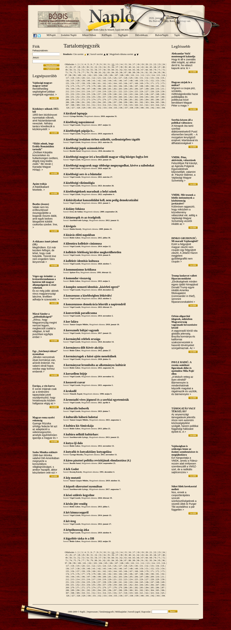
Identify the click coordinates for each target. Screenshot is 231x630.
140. (89, 80)
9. (101, 64)
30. (87, 67)
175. (73, 86)
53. (83, 69)
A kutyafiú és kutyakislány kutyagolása (87, 451)
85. (117, 72)
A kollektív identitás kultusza (81, 260)
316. (115, 105)
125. (110, 78)
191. (158, 86)
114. (153, 75)
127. (120, 78)
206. (136, 88)
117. (67, 78)
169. (142, 83)
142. (99, 80)
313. (99, 105)
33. (100, 67)
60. (113, 69)
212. (67, 91)
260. (121, 97)
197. (89, 88)
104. (101, 75)
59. (109, 69)
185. (126, 86)
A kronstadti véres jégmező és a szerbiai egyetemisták (96, 399)
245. (142, 94)
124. (104, 78)
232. (73, 94)
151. (147, 80)
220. (110, 91)
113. (148, 75)
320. (136, 105)
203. (121, 88)
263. (136, 97)
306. (163, 102)
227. (147, 91)
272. (83, 99)
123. (99, 78)
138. (78, 80)
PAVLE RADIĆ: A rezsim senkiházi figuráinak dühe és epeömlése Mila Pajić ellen (182, 368)
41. (134, 67)
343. (158, 107)
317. (120, 105)
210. (158, 88)
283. (142, 99)
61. (117, 69)
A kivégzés (69, 226)
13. (117, 64)
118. (73, 78)
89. (134, 72)
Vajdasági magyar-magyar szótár (42, 84)
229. (158, 91)
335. (116, 107)
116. (164, 75)
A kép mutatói (72, 477)
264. (142, 97)
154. (163, 80)
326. (68, 107)
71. (159, 69)
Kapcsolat (145, 611)
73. (66, 72)
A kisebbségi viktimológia (79, 182)
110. (132, 75)
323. (152, 105)
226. (142, 91)
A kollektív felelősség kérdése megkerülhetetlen (92, 252)
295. (104, 102)
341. (147, 107)
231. (67, 94)
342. (153, 107)
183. (115, 86)
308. (73, 105)
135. (163, 78)
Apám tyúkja (39, 184)
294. (99, 102)
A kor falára (70, 321)
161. (99, 83)
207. (142, 88)
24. (164, 64)
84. (113, 72)
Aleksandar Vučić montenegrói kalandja (183, 55)
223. (126, 91)
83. (109, 72)
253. (83, 97)
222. (121, 91)
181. (104, 86)
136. (67, 80)
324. (158, 105)
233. (78, 94)
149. (136, 80)
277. (110, 99)
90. (138, 72)
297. (115, 102)
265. (147, 97)
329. (84, 107)
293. (94, 102)
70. (155, 69)
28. (79, 67)
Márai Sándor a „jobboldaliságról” (42, 315)
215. (83, 91)
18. (138, 64)
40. (130, 67)
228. (152, 91)
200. (105, 88)
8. (98, 64)
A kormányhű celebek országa (81, 338)
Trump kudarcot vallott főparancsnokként (184, 277)
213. (73, 91)
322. (147, 105)
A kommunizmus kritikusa (79, 269)
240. (115, 94)
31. (92, 67)
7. (95, 64)
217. (94, 91)
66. (138, 69)
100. (79, 75)
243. (131, 94)
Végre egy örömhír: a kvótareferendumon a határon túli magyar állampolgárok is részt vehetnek (44, 282)
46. (155, 67)
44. (147, 67)
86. (121, 72)
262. (131, 97)
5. (88, 64)
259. (115, 97)
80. (96, 72)
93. (151, 72)
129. (131, 78)
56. (96, 69)
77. (83, 72)
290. (78, 102)
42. (138, 67)
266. (152, 97)
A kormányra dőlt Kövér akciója (83, 347)
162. (104, 83)
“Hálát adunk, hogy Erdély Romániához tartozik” (43, 146)
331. (94, 107)
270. (73, 99)
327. (73, 107)
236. (94, 94)
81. (100, 72)
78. (87, 72)
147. (126, 80)
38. (121, 67)
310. (83, 105)
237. (99, 94)
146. (121, 80)
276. (104, 99)
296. (110, 102)
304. (152, 102)
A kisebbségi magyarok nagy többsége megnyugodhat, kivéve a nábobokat (108, 165)
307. (67, 105)
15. (126, 64)
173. (163, 83)
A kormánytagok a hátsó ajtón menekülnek (89, 356)
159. (89, 83)
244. (136, 94)
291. (83, 102)
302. (142, 102)
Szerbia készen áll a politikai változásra (182, 121)
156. (73, 83)
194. (73, 88)
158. (83, 83)
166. (126, 83)
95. (159, 72)
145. (115, 80)
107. (117, 75)
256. (99, 97)
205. (131, 88)
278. (115, 99)
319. (131, 105)
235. (89, 94)
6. (92, 64)
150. (142, 80)
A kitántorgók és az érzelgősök (82, 217)
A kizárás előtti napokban (79, 234)
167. (131, 83)
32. (96, 67)
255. (94, 97)
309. (78, 105)
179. (94, 86)
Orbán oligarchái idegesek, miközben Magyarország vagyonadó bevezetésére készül (184, 322)
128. (126, 78)
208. (147, 88)
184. (121, 86)
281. (131, 99)
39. (126, 67)
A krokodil (69, 391)
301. (136, 102)
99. (74, 75)
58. (104, 69)
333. (105, 107)
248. (158, 94)
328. (78, 107)
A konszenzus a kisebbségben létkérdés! (87, 295)
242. (126, 94)
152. (152, 80)
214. (78, 91)
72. (163, 69)
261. (126, 97)
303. (147, 102)
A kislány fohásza (74, 208)
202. (115, 88)
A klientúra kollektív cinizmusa (82, 243)
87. (126, 72)
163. (110, 83)
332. (100, 107)
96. (163, 72)
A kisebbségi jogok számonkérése (83, 148)
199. (99, 88)
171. (152, 83)
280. (126, 99)
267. (158, 97)
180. (99, 86)
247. (152, 94)
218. (99, 91)
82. (104, 72)
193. (67, 88)
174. (67, 86)
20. (147, 64)
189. (147, 86)
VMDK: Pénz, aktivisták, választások (183, 159)
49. (66, 69)
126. (115, 78)
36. (113, 67)
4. (85, 64)
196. (83, 88)
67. (142, 69)
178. (89, 86)
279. (121, 99)
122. (94, 78)
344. (163, 107)
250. (67, 97)
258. (110, 97)
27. (75, 67)
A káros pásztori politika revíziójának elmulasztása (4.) (97, 460)
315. (110, 105)
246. (147, 94)
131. (142, 78)
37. (117, 67)
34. (104, 67)
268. (163, 97)
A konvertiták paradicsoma (80, 312)
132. (147, 78)
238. (104, 94)
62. (121, 69)
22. (155, 64)
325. (163, 105)
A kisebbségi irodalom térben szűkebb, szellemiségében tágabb (101, 139)
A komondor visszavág (77, 278)
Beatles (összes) (40, 204)
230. (163, 91)
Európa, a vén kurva (43, 386)
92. (147, 72)
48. (163, 67)
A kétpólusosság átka (76, 529)
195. (78, 88)
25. (66, 67)
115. (158, 75)
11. (109, 64)
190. (152, 86)
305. (158, 102)
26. (71, 67)
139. (83, 80)
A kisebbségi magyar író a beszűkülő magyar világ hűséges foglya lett (105, 156)
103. (95, 75)
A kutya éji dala (73, 443)
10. (104, 64)
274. (94, 99)
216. (89, 91)
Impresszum (92, 611)
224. (131, 91)
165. (121, 83)
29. (83, 67)
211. (163, 88)
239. (110, 94)
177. (83, 86)
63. (126, 69)
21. (151, 64)
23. (159, 64)
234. (83, 94)
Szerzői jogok (134, 611)
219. (104, 91)
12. (113, 64)
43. (142, 67)
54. (87, 69)
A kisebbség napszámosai (78, 122)
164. (115, 83)
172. (158, 83)
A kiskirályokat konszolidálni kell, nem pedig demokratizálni (100, 200)
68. (147, 69)
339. (137, 107)
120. (83, 78)
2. (79, 64)
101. (85, 75)
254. (89, 97)
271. (78, 99)
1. (76, 64)
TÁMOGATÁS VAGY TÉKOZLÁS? (183, 410)
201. (110, 88)
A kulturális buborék (76, 408)
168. (136, 83)
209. (152, 88)
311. (89, 105)
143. (104, 80)
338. (132, 107)
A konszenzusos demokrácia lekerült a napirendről (94, 304)
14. (121, 64)
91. (142, 72)
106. (111, 75)
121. (89, 78)
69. (151, 69)
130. (136, 78)
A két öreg (69, 521)
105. (106, 75)
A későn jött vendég (75, 503)
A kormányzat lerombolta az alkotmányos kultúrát (94, 365)
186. (131, 86)
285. (152, 99)
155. (67, 83)
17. (134, 64)
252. (78, 97)
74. (71, 72)
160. (94, 83)
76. (79, 72)
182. (110, 86)
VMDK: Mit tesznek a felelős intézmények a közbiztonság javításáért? (183, 199)
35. (109, 67)
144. (110, 80)
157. (78, 83)
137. (73, 80)
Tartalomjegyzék (106, 611)
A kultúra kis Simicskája (78, 425)
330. (89, 107)
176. (78, 86)
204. (126, 88)
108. (122, 75)
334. (110, 107)
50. (71, 69)
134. (158, 78)
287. (163, 99)
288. (67, 102)
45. (151, 67)
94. (155, 72)
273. (89, 99)
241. (121, 94)
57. (100, 69)
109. (127, 75)
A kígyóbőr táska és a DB (78, 538)
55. (92, 69)
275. (99, 99)
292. (89, 102)
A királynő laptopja (75, 113)
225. (136, 91)
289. (73, 102)
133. (152, 78)
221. (115, 91)
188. (142, 86)
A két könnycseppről (75, 512)
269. (67, 99)
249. (163, 94)
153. (158, 80)
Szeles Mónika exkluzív (45, 452)
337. (126, 107)
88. (130, 72)
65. (134, 69)
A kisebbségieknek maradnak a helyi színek (90, 191)
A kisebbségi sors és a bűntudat (82, 174)
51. (75, 69)
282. (136, 99)
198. (94, 88)
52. (79, 69)
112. (143, 75)
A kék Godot (71, 469)
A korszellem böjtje (75, 373)
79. (92, 72)
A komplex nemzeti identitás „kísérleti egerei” (91, 286)
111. (138, 75)
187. (136, 86)
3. (82, 64)
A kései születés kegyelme (78, 495)
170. (147, 83)
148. (131, 80)
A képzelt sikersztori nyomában (82, 486)
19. (142, 64)
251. (73, 97)
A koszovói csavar (74, 382)
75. (75, 72)
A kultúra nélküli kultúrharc (81, 434)
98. (70, 75)
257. (104, 97)
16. (130, 64)
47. (159, 67)
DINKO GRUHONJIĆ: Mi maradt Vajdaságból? (184, 240)
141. (94, 80)
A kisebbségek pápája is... (79, 130)
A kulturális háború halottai (80, 417)
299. (126, 102)
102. (90, 75)
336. (121, 107)
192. (163, 86)
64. (130, 69)
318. (126, 105)
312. (94, 105)
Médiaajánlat (121, 611)
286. (158, 99)
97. (66, 75)
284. (147, 99)
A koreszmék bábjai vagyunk (81, 330)
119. (78, 78)
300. (131, 102)
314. (104, 105)
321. (142, 105)
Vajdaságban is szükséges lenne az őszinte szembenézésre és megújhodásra (184, 450)
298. (121, 102)
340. (142, 107)
